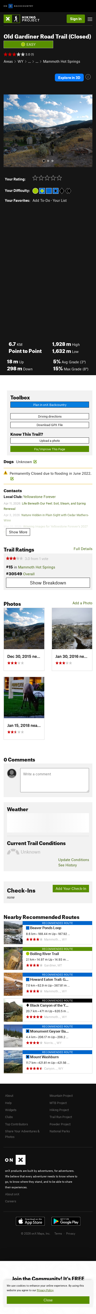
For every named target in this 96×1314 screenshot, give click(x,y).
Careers (10, 1201)
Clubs (9, 1117)
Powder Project (60, 1124)
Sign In (76, 18)
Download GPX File (50, 425)
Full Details (83, 548)
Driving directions (50, 416)
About (9, 1095)
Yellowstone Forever (39, 496)
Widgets (10, 1110)
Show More (18, 532)
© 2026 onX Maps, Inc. (35, 1233)
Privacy (70, 1233)
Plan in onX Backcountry (49, 405)
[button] (8, 130)
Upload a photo (49, 441)
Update (73, 859)
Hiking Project (59, 1110)
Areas (8, 61)
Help (8, 1103)
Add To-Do (41, 200)
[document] (48, 1293)
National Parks (60, 1131)
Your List (60, 200)
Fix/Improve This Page (49, 449)
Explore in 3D (69, 77)
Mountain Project (61, 1095)
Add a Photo (82, 603)
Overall (29, 574)
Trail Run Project (61, 1117)
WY (20, 61)
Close (48, 1300)
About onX (12, 1194)
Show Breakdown (48, 582)
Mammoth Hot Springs (61, 61)
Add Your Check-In (71, 888)
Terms (58, 1233)
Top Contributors (16, 1124)
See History (67, 865)
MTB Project (58, 1103)
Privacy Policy (45, 1290)
